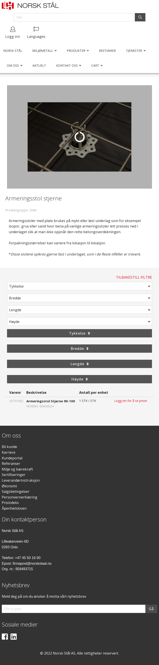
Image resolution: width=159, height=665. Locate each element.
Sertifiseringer (13, 474)
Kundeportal (12, 458)
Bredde (15, 298)
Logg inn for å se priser (130, 401)
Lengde (15, 309)
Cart (95, 65)
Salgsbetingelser (15, 491)
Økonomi (9, 486)
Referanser (11, 463)
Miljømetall (42, 51)
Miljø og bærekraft (17, 469)
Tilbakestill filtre (134, 277)
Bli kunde (9, 446)
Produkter (76, 51)
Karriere (8, 452)
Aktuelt (39, 65)
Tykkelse (16, 286)
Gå (151, 608)
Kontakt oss (67, 65)
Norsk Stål (12, 51)
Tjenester (134, 51)
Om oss (13, 65)
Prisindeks (10, 502)
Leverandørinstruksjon (21, 480)
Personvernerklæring (19, 497)
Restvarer (107, 51)
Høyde (14, 321)
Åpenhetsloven (14, 508)
